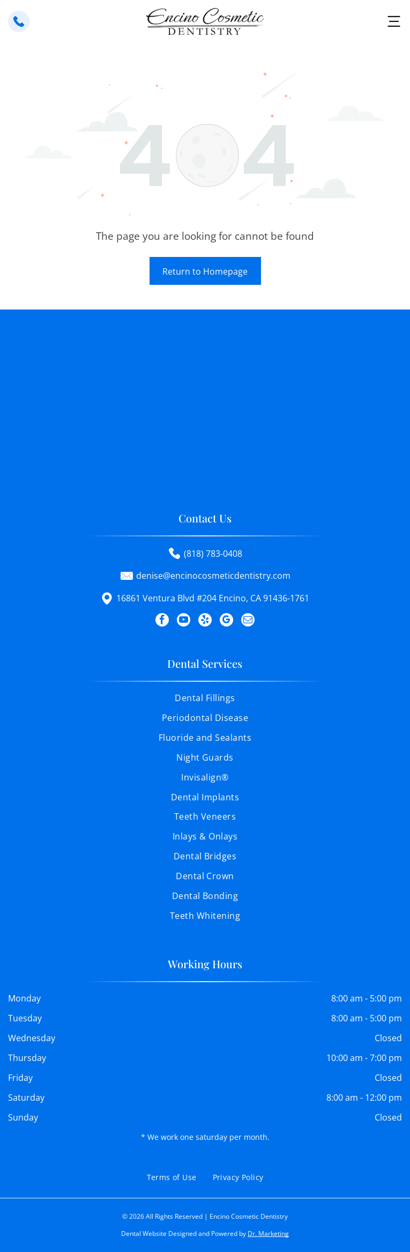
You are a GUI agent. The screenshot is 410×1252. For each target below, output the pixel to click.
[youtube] (183, 621)
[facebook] (162, 621)
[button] (394, 21)
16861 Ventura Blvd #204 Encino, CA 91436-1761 (212, 598)
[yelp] (205, 621)
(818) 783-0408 (213, 553)
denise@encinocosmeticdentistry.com (213, 575)
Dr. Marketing (268, 1233)
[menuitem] (205, 702)
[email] (248, 621)
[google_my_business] (226, 621)
